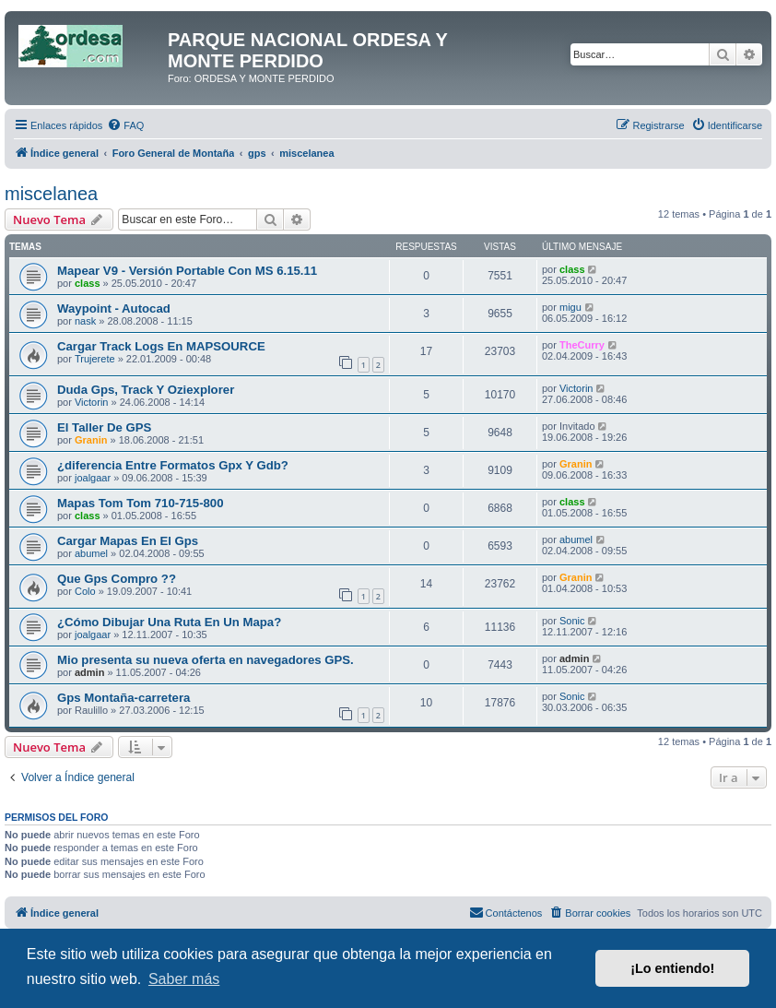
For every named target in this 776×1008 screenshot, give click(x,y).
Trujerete (95, 358)
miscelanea (51, 194)
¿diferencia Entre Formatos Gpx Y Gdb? (172, 465)
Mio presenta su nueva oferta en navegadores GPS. (205, 660)
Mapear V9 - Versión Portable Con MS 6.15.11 (187, 271)
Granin (91, 439)
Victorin (91, 402)
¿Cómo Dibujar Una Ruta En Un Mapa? (169, 622)
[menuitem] (125, 125)
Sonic (572, 620)
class (87, 283)
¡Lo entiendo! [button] (672, 968)
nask (85, 320)
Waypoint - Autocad (113, 308)
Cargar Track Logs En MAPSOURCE (161, 346)
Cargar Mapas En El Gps (127, 541)
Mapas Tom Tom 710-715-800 (140, 503)
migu (570, 307)
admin (89, 672)
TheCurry (582, 344)
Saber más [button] (183, 979)
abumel (91, 553)
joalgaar (93, 477)
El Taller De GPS (104, 427)
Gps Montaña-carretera (123, 698)
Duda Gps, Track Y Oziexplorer (145, 390)
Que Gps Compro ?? (116, 579)
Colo (85, 591)
